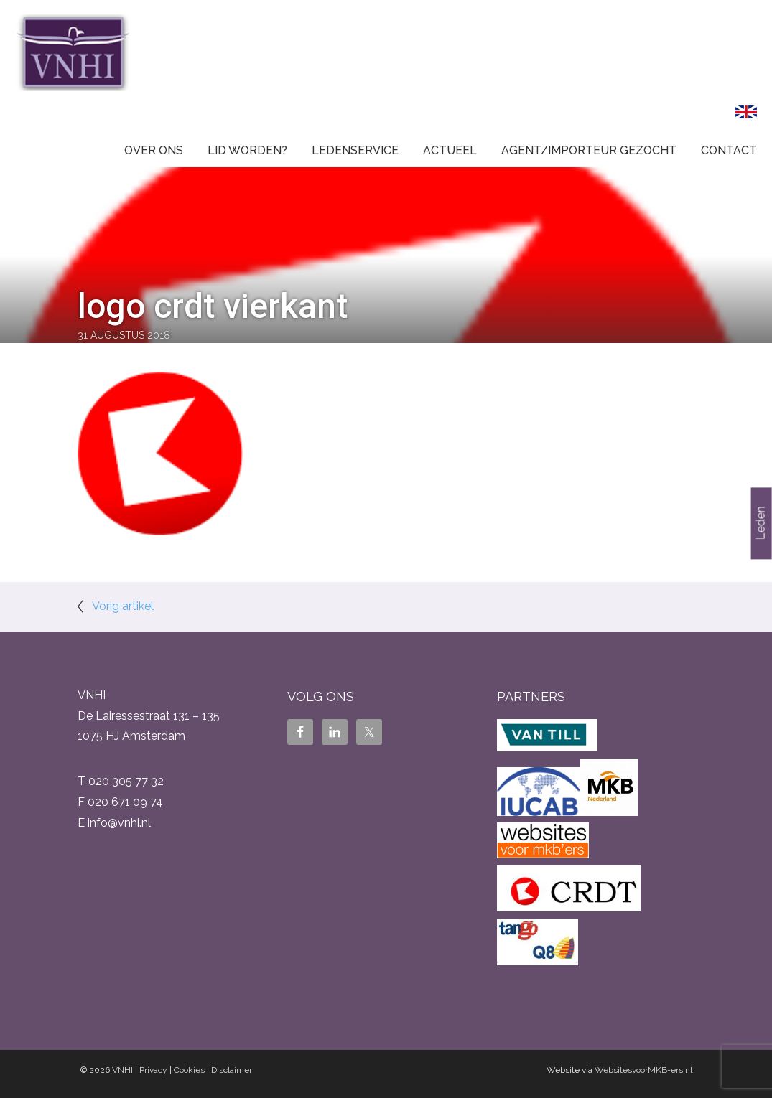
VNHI (122, 1070)
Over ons (153, 150)
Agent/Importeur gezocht (588, 150)
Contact (729, 150)
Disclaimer (231, 1070)
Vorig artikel (123, 606)
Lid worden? (247, 150)
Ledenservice (355, 150)
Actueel (450, 150)
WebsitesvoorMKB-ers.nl (643, 1070)
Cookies (189, 1070)
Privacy (153, 1070)
